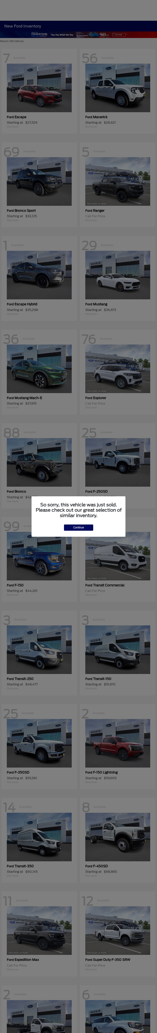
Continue (78, 527)
